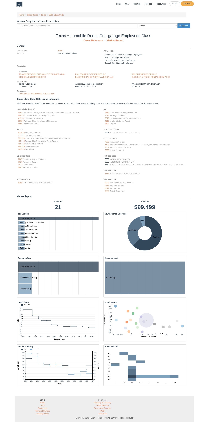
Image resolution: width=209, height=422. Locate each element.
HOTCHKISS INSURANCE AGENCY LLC (37, 94)
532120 (21, 138)
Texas (43, 15)
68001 (21, 124)
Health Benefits (102, 405)
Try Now (187, 4)
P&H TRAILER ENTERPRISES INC (90, 74)
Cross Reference (93, 40)
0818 (20, 162)
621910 (21, 133)
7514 (107, 115)
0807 (20, 159)
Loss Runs (102, 414)
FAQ (42, 405)
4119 (107, 113)
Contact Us (42, 408)
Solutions (137, 4)
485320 (21, 146)
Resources (162, 4)
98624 (21, 121)
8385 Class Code (56, 15)
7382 (107, 147)
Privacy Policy (43, 414)
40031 (21, 113)
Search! (183, 26)
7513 (107, 118)
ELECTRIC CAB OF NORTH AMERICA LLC (94, 77)
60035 (21, 115)
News (42, 403)
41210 (21, 118)
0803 (20, 167)
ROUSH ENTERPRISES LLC (144, 74)
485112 (21, 144)
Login (174, 4)
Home (118, 4)
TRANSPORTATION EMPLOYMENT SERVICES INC (42, 74)
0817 (20, 165)
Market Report (115, 40)
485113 (21, 141)
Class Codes (32, 15)
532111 (21, 135)
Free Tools (148, 4)
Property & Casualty (102, 403)
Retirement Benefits (102, 408)
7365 (107, 150)
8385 (60, 50)
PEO (102, 411)
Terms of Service (42, 411)
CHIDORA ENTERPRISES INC (32, 77)
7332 (107, 142)
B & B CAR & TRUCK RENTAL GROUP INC (151, 77)
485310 (21, 149)
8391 (107, 144)
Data (127, 4)
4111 (107, 121)
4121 (107, 124)
